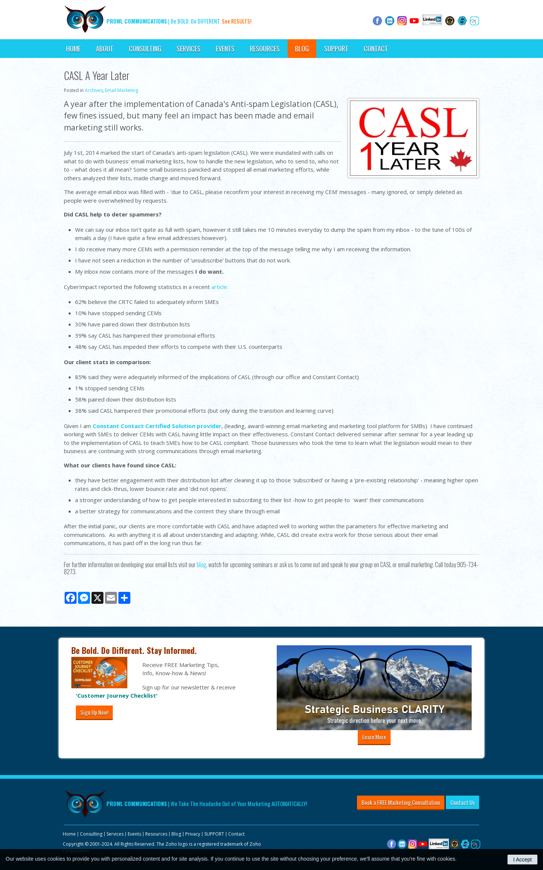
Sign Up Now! (94, 712)
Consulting (145, 48)
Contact (376, 48)
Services (189, 48)
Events (225, 48)
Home (73, 48)
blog (201, 564)
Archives (94, 90)
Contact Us (462, 802)
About (105, 48)
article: (219, 286)
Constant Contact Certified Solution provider (157, 426)
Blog (302, 48)
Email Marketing (121, 90)
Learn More (374, 737)
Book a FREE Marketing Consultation (401, 802)
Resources (265, 48)
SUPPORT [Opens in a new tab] (336, 48)
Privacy (192, 834)
